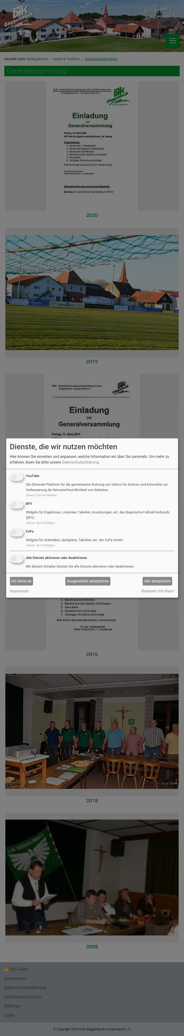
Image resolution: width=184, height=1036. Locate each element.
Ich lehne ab (21, 581)
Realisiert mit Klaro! (158, 591)
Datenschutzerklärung (80, 462)
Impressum (19, 591)
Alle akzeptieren (157, 581)
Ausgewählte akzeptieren (88, 581)
